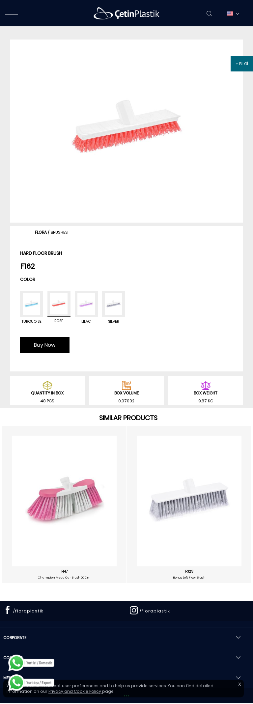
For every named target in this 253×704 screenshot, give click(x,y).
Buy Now (44, 345)
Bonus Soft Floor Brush (189, 578)
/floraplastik (28, 611)
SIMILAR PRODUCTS (128, 417)
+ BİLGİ (242, 64)
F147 (64, 571)
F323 (189, 571)
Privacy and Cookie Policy (75, 691)
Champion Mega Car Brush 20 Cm (64, 578)
